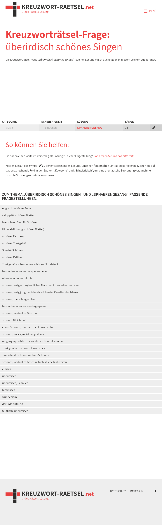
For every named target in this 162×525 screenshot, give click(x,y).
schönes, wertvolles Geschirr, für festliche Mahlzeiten (34, 362)
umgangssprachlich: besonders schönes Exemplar (33, 341)
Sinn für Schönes (12, 250)
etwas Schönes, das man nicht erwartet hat (28, 327)
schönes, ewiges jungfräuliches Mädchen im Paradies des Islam (40, 285)
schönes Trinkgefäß (14, 243)
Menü (150, 11)
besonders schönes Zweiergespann (24, 306)
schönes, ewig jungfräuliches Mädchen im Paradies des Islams (40, 292)
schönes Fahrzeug (13, 236)
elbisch (6, 369)
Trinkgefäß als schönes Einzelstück (23, 348)
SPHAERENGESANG (89, 128)
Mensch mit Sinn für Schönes (20, 222)
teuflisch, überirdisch (15, 411)
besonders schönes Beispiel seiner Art (25, 271)
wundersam (9, 397)
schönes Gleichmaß (14, 320)
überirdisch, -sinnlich (15, 383)
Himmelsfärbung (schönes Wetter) (23, 229)
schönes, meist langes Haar (19, 299)
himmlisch (8, 390)
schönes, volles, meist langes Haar (23, 334)
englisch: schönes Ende (16, 208)
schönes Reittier (12, 257)
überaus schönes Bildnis (17, 278)
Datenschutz (118, 491)
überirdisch (9, 376)
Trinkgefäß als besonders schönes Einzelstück (30, 264)
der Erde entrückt (12, 404)
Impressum (136, 491)
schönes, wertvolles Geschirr (19, 313)
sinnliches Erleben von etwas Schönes (25, 355)
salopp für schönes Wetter (18, 215)
